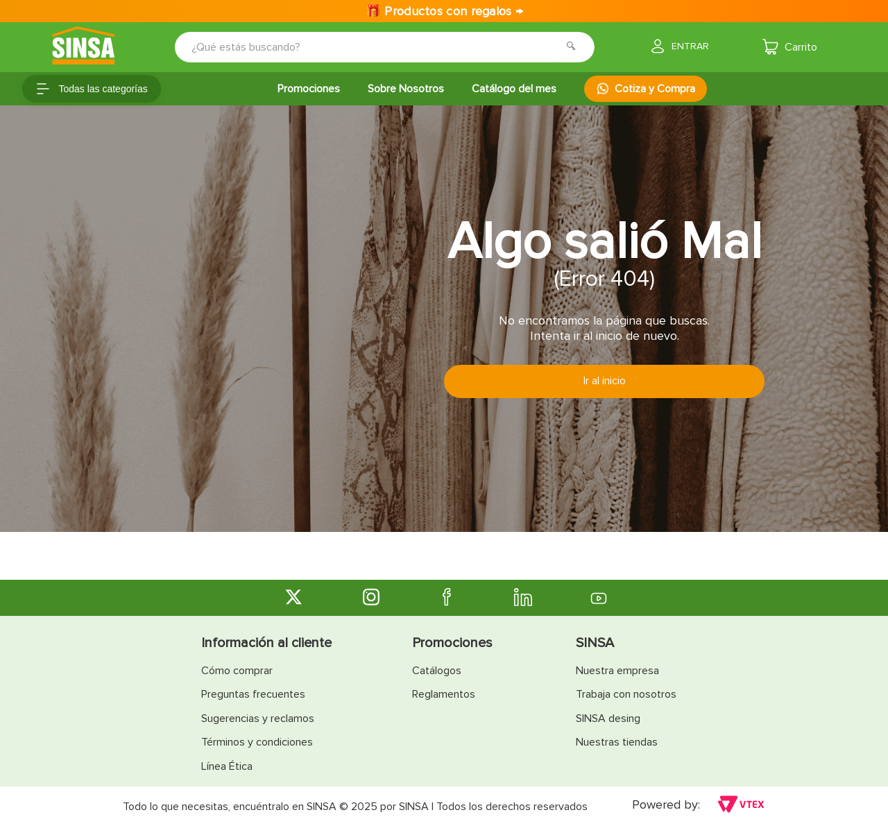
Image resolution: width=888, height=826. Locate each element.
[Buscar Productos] (575, 47)
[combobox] (375, 47)
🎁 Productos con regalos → (444, 11)
